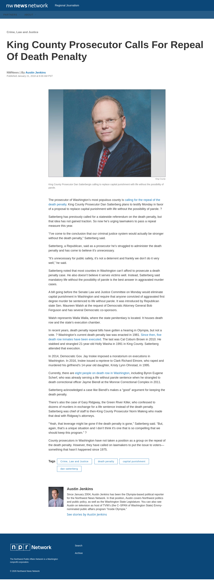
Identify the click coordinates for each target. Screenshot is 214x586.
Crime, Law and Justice (22, 38)
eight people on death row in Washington (102, 379)
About (28, 21)
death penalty (106, 468)
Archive (79, 560)
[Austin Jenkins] (56, 503)
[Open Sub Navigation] (19, 21)
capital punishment (134, 468)
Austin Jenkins (36, 79)
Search (78, 552)
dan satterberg (69, 475)
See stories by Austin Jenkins (87, 521)
